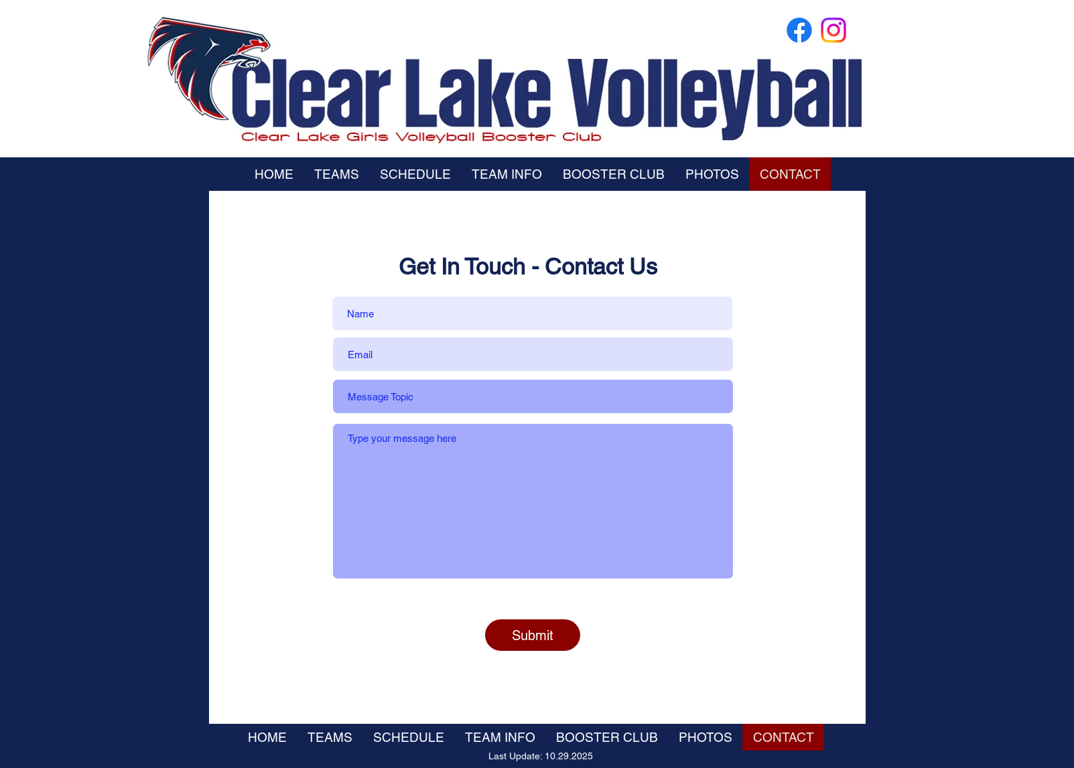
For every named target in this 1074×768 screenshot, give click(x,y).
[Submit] (532, 635)
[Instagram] (833, 30)
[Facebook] (799, 30)
